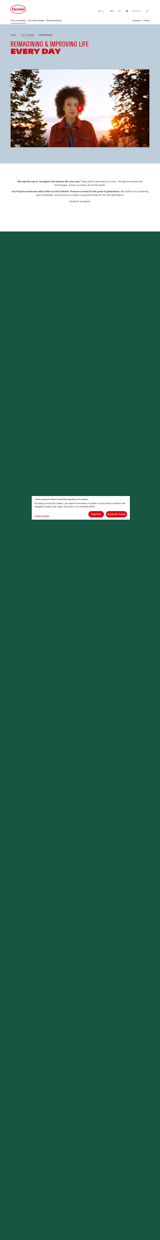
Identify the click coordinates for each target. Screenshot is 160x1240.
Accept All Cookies (116, 514)
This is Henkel (18, 21)
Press (146, 21)
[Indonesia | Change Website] (127, 11)
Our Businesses (36, 21)
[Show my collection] (119, 11)
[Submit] (147, 11)
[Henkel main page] (18, 9)
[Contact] (111, 11)
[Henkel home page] (13, 35)
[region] (81, 508)
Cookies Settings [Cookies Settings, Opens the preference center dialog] (42, 516)
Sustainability (54, 21)
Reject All (96, 514)
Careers (136, 21)
